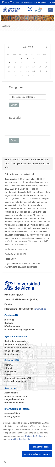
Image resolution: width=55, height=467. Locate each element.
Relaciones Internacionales (17, 347)
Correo (7, 375)
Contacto (8, 323)
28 (15, 75)
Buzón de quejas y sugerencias (19, 329)
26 (45, 71)
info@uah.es (40, 309)
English (42, 2)
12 (45, 63)
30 (27, 75)
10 (33, 63)
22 (21, 71)
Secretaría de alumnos (15, 344)
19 (45, 67)
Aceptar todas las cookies (37, 454)
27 (9, 75)
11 (39, 63)
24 (33, 71)
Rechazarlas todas (41, 447)
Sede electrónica (29, 2)
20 (9, 71)
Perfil (5, 2)
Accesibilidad (11, 393)
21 (15, 71)
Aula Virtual (10, 371)
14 (15, 67)
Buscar (14, 140)
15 (21, 67)
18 (39, 67)
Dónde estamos (12, 326)
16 (27, 67)
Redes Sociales (12, 354)
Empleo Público (12, 413)
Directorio (9, 320)
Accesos (15, 2)
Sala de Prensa (11, 351)
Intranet (8, 368)
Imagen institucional (14, 399)
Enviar (14, 105)
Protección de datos (14, 403)
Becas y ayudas (12, 416)
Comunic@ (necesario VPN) (18, 378)
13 (9, 67)
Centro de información (15, 341)
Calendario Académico (15, 381)
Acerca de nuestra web (15, 396)
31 (33, 75)
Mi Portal (8, 365)
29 (21, 75)
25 (39, 71)
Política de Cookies (34, 436)
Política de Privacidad (21, 439)
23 (27, 71)
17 (33, 67)
